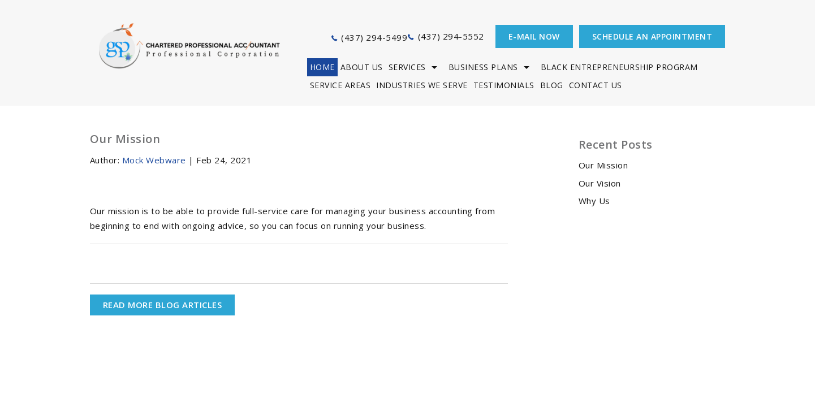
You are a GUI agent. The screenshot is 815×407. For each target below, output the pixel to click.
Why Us (594, 200)
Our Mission (603, 165)
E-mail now (534, 36)
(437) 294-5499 (374, 37)
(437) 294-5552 (451, 36)
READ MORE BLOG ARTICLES (162, 304)
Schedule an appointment (652, 36)
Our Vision (600, 183)
